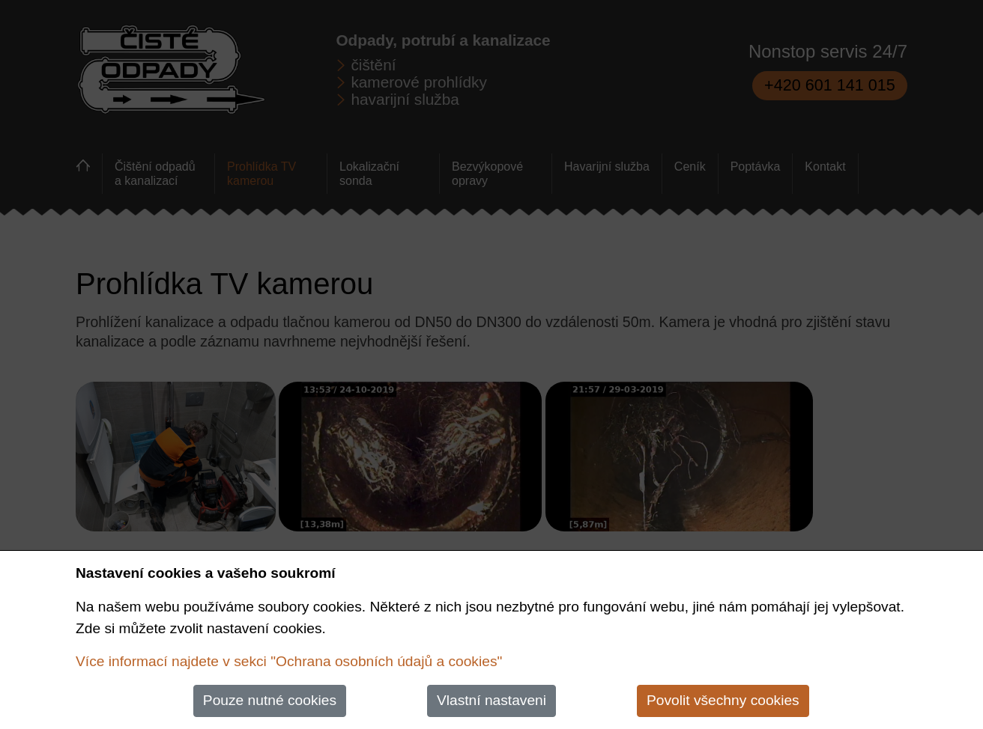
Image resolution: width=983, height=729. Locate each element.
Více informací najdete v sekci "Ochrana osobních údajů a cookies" (289, 661)
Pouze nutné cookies (269, 700)
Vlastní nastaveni (491, 700)
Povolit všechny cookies (723, 700)
